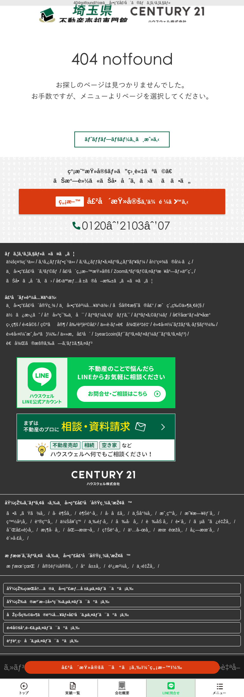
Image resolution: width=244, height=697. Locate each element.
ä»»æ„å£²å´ (75, 334)
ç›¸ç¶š (12, 324)
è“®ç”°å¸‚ (44, 521)
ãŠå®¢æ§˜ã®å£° (133, 305)
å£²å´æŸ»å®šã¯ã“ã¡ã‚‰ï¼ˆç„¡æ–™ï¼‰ (122, 667)
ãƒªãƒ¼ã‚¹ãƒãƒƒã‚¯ (109, 314)
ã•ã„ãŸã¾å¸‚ (25, 513)
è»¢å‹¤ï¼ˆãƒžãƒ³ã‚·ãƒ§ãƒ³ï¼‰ (184, 324)
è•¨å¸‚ (180, 521)
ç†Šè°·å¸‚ (111, 529)
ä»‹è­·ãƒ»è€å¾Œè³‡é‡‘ (124, 324)
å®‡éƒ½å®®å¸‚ (57, 566)
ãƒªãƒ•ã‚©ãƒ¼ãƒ (151, 314)
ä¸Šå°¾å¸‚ (142, 513)
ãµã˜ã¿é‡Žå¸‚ (212, 521)
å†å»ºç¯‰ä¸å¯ (64, 314)
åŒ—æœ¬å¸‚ (81, 529)
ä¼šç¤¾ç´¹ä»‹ (20, 261)
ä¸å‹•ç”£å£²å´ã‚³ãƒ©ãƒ (32, 271)
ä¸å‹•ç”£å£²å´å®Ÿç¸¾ (30, 305)
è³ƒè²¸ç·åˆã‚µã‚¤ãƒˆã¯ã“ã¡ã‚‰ (42, 640)
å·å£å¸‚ (115, 513)
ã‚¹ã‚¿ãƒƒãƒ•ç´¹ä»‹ (56, 261)
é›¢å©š (29, 324)
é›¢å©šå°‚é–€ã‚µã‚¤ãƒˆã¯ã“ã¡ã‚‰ (43, 627)
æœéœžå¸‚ (170, 529)
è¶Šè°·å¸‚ (88, 513)
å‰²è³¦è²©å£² (83, 324)
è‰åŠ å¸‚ (157, 521)
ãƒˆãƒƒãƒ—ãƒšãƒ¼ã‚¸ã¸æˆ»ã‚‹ (122, 139)
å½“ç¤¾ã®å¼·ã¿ (170, 261)
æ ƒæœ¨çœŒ (20, 566)
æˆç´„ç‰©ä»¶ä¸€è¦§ (179, 305)
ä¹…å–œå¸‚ (139, 529)
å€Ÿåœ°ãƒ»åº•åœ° (191, 314)
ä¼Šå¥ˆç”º (70, 521)
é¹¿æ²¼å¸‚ (118, 566)
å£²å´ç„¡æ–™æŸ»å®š (86, 271)
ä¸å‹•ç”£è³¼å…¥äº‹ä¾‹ (84, 305)
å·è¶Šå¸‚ (62, 513)
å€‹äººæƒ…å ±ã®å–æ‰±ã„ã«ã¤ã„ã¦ (104, 280)
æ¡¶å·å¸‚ (50, 529)
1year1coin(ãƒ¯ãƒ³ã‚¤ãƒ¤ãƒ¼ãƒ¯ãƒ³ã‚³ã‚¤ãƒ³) (140, 334)
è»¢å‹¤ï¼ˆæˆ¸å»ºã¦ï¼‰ (31, 334)
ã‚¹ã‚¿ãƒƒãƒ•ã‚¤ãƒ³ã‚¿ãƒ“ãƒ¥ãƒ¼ (112, 261)
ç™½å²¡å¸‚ (16, 521)
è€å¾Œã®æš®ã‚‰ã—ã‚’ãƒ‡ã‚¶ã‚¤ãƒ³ (49, 343)
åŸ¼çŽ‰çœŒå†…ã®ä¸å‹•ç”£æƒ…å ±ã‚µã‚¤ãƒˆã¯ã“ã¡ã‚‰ (70, 588)
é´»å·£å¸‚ (15, 538)
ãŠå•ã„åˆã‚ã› (29, 280)
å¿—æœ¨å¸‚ (202, 529)
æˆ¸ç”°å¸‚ (168, 513)
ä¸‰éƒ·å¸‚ (98, 521)
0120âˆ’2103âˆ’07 (126, 225)
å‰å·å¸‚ (127, 521)
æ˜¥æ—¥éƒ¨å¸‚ (200, 513)
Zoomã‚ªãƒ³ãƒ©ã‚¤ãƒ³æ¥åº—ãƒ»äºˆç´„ (153, 271)
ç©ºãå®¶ (52, 324)
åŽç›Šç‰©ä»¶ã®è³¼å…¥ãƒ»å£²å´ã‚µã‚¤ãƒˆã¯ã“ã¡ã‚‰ (68, 614)
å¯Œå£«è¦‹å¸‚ (19, 529)
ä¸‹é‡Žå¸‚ (146, 566)
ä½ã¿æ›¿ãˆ (23, 314)
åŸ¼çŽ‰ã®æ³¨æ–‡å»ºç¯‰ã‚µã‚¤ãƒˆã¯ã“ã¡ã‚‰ (58, 601)
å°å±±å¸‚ (91, 566)
